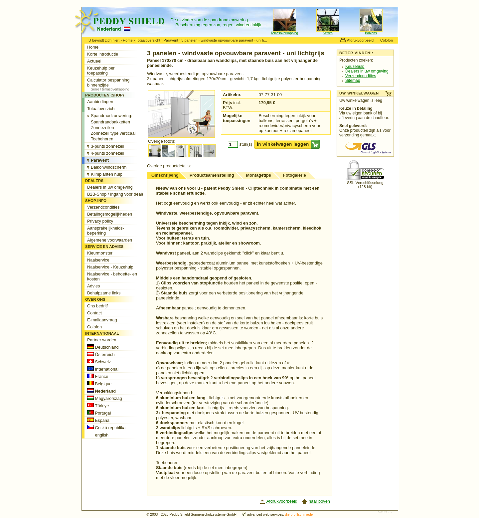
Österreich (101, 354)
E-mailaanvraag (102, 319)
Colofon (386, 40)
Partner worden (101, 339)
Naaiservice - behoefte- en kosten (112, 276)
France (97, 376)
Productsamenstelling (212, 175)
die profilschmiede (299, 514)
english (97, 434)
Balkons (371, 33)
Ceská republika (106, 427)
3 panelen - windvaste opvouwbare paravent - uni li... (224, 40)
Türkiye (98, 405)
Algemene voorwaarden (109, 240)
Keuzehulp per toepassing (101, 71)
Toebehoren (102, 138)
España (98, 420)
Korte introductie (102, 54)
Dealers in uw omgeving (367, 71)
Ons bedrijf (97, 305)
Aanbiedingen (100, 101)
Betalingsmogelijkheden (109, 214)
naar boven (319, 501)
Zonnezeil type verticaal (113, 133)
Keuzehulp (354, 66)
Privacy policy (100, 221)
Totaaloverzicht (148, 40)
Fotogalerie (294, 175)
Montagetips (258, 175)
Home (127, 40)
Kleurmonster (99, 253)
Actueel (94, 61)
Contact (94, 312)
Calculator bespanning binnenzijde (117, 84)
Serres (327, 33)
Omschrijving (165, 175)
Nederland (101, 391)
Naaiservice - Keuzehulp (110, 266)
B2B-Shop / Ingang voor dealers (117, 194)
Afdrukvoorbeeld (360, 40)
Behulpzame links (103, 292)
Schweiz (99, 361)
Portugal (99, 413)
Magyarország (104, 398)
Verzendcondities (360, 76)
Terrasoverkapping (284, 33)
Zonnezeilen (102, 127)
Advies (93, 285)
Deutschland (103, 347)
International (102, 369)
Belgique (99, 383)
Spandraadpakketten (110, 121)
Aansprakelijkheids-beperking (105, 231)
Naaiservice (98, 260)
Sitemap (352, 80)
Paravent (170, 40)
